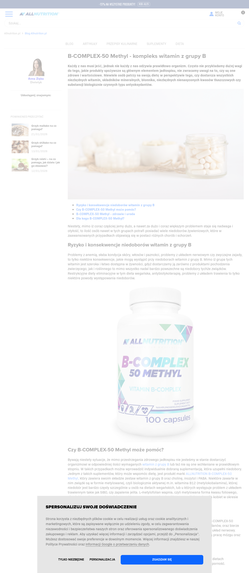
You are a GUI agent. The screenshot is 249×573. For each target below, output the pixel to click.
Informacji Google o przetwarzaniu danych (117, 544)
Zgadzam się (162, 559)
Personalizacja (102, 559)
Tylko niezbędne (71, 559)
